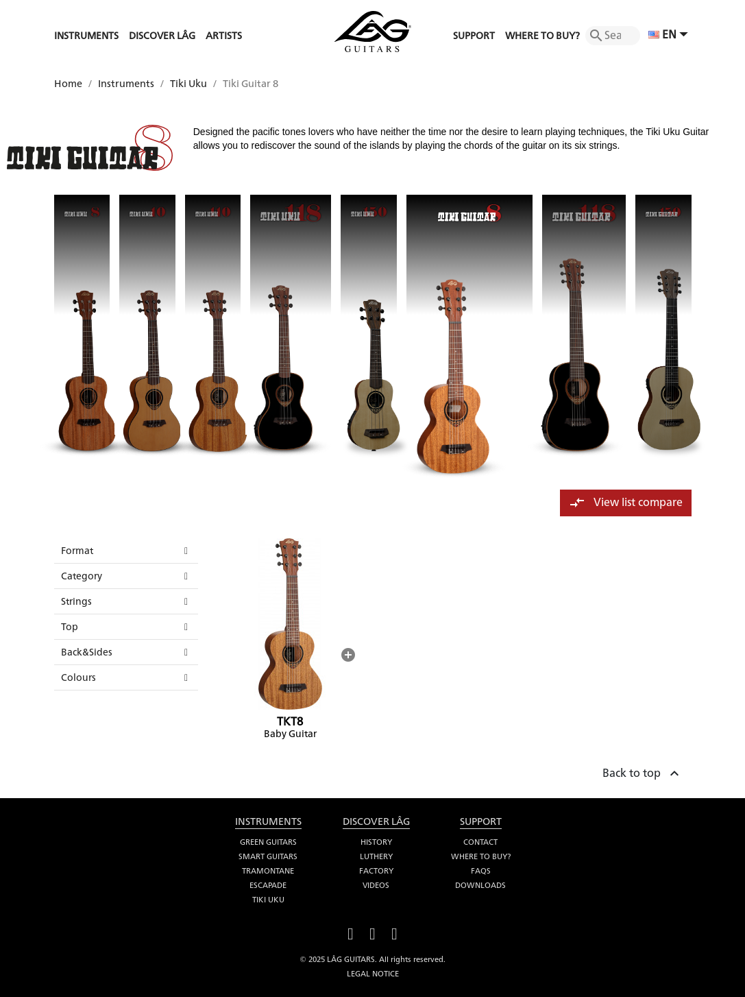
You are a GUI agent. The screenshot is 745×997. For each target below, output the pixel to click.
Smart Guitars (268, 856)
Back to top (642, 771)
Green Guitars (268, 842)
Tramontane (268, 871)
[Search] (612, 35)
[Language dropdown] (670, 35)
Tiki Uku (268, 899)
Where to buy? (481, 856)
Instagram (395, 932)
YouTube (373, 932)
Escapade (267, 885)
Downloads (480, 885)
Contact (480, 842)
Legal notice (373, 973)
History (376, 842)
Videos (376, 885)
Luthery (376, 856)
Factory (376, 871)
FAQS (481, 871)
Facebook (351, 932)
